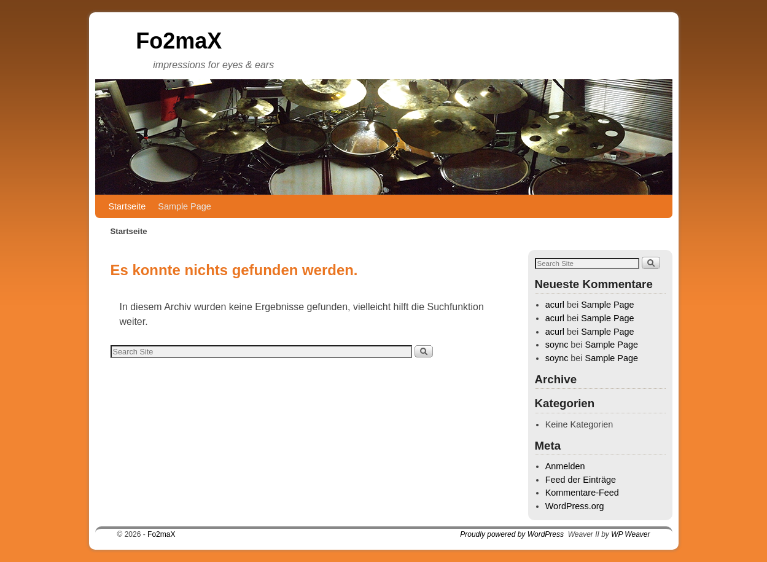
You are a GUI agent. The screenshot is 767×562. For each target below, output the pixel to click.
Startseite (127, 206)
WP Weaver (630, 534)
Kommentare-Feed (582, 493)
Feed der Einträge (580, 480)
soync (557, 344)
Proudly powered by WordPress (512, 534)
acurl (554, 305)
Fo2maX (179, 40)
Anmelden (565, 466)
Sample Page (184, 206)
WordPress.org (574, 506)
